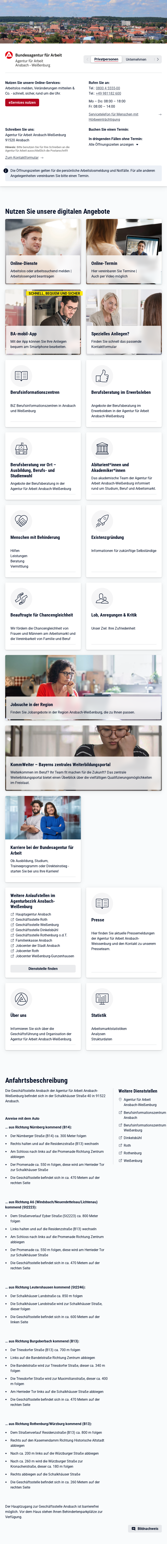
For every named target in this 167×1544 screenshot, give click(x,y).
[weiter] (158, 59)
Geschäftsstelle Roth (31, 919)
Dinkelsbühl (133, 1138)
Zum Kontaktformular (21, 157)
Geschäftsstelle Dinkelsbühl (37, 930)
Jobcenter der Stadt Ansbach (38, 946)
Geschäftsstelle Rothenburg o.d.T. (41, 935)
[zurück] (87, 59)
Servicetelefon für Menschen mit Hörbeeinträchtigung (113, 117)
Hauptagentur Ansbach (33, 914)
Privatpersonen (106, 59)
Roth (127, 1145)
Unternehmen (136, 59)
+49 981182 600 (108, 93)
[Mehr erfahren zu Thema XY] (114, 144)
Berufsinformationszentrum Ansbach (143, 1115)
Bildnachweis (148, 1529)
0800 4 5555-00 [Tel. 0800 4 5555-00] (108, 88)
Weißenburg (133, 1161)
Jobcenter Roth (27, 951)
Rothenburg (133, 1153)
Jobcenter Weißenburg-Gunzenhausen (45, 956)
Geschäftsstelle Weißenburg (37, 925)
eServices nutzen (22, 102)
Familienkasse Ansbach (34, 940)
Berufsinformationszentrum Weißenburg (143, 1127)
